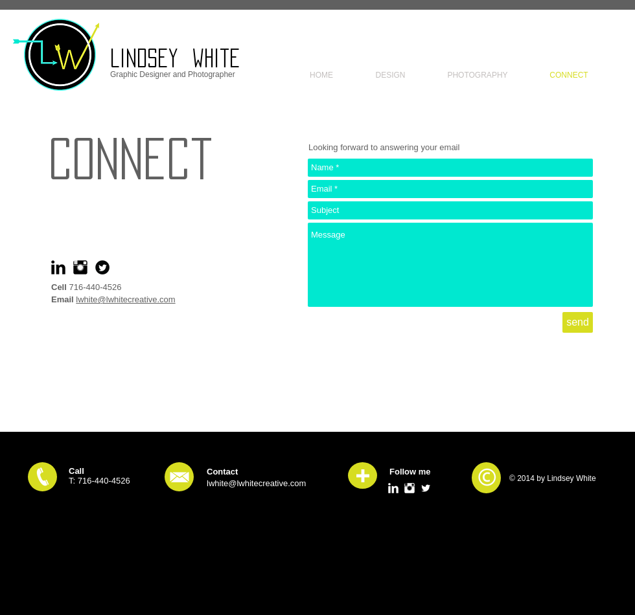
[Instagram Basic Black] (80, 267)
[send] (577, 322)
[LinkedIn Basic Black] (58, 267)
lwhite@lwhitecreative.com (125, 299)
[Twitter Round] (102, 267)
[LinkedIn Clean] (393, 488)
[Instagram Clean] (409, 488)
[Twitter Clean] (426, 488)
